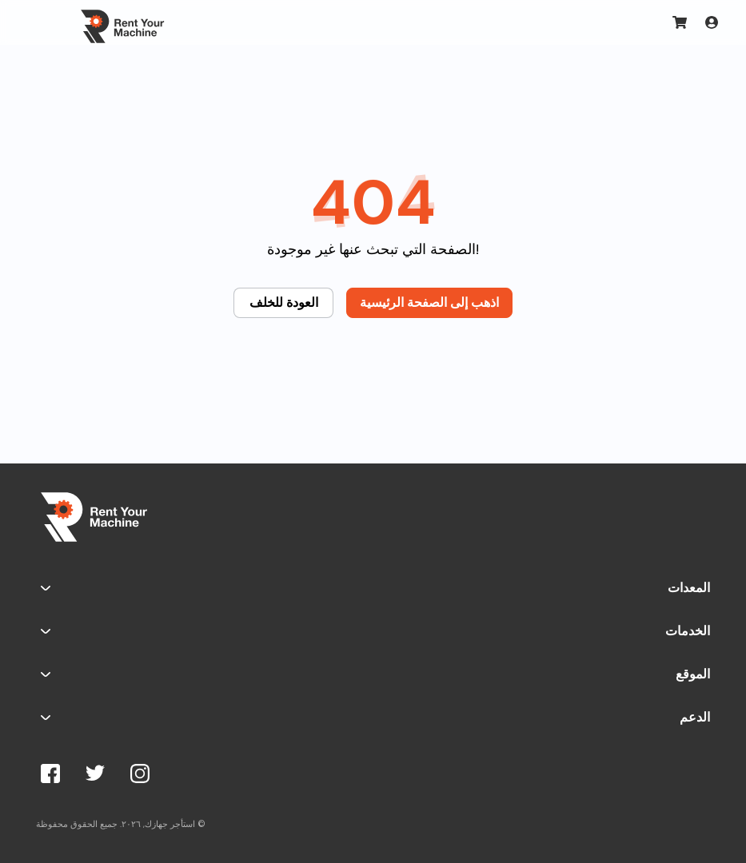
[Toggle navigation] (39, 22)
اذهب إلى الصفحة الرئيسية (429, 302)
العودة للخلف (283, 302)
